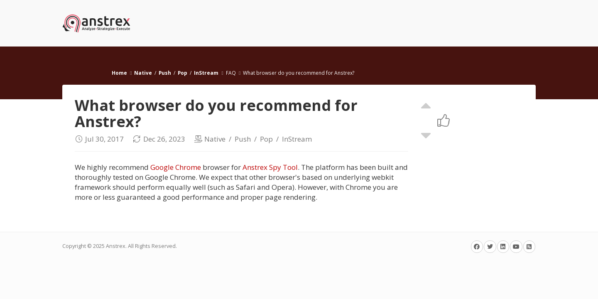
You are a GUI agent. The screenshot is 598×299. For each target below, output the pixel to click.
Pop (182, 72)
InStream (206, 72)
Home (119, 72)
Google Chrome (175, 167)
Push (165, 72)
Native (143, 72)
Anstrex (115, 246)
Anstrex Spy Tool (270, 167)
